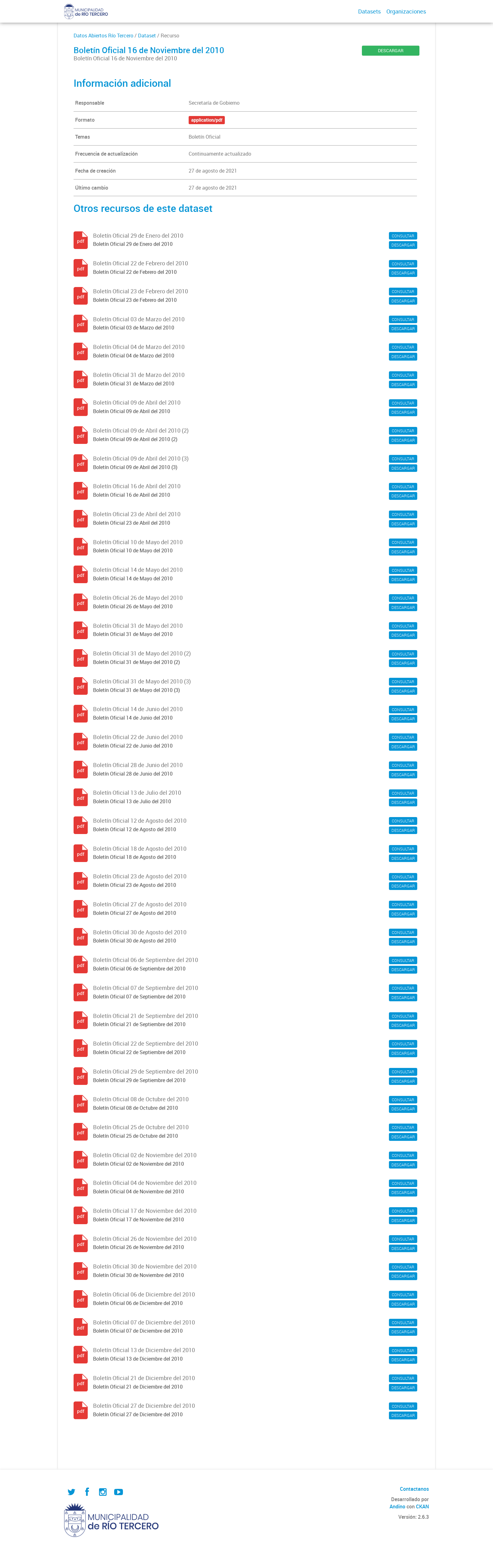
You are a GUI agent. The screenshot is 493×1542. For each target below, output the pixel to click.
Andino (397, 1506)
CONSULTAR (403, 236)
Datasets (369, 11)
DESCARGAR (390, 50)
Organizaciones (406, 11)
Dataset (147, 35)
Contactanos (414, 1488)
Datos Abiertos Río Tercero (103, 35)
